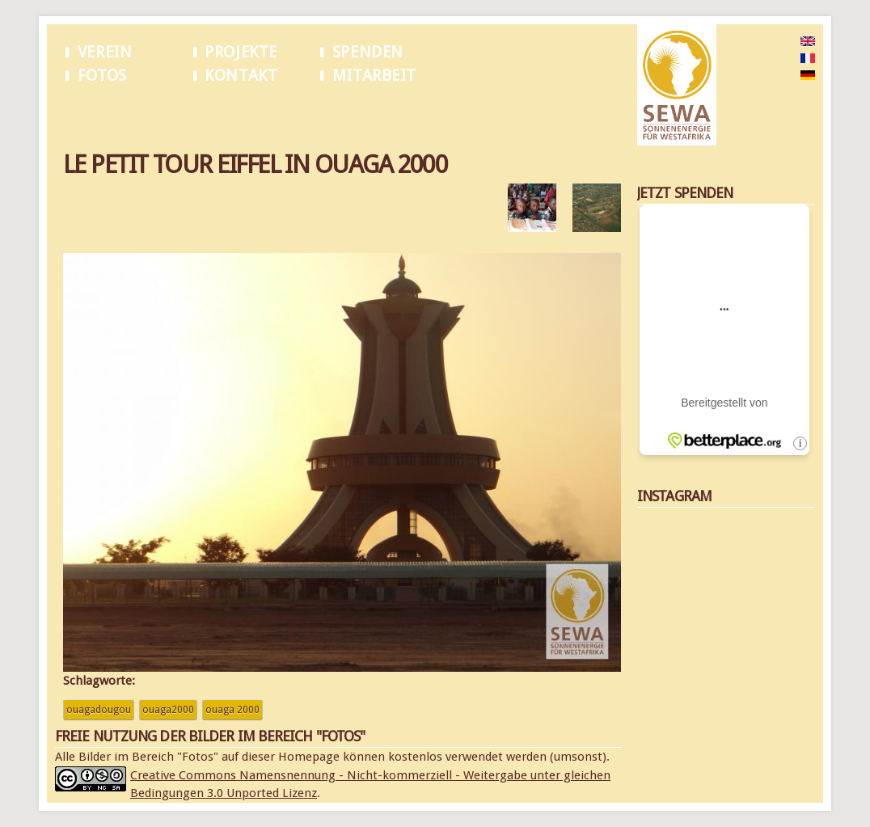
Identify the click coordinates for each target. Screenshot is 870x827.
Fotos (102, 75)
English (782, 42)
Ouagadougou (98, 709)
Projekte (241, 52)
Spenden (367, 52)
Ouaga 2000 (232, 709)
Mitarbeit (374, 75)
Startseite (84, 112)
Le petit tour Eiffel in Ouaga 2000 (190, 112)
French (781, 59)
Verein (105, 52)
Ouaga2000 (168, 709)
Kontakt (241, 75)
